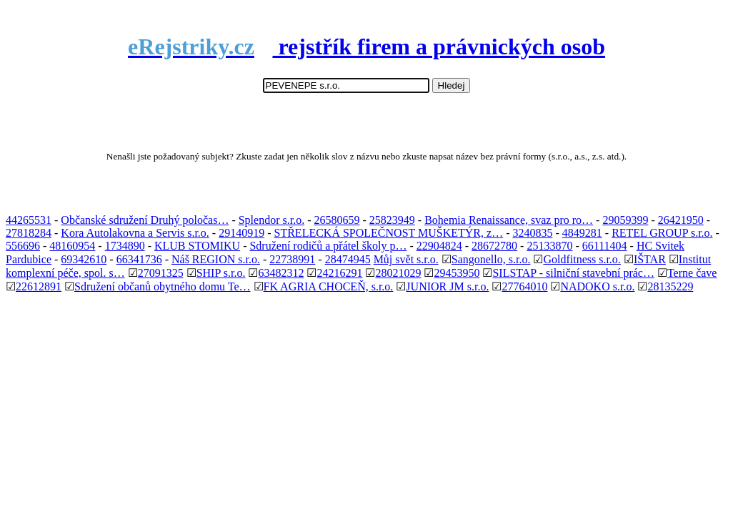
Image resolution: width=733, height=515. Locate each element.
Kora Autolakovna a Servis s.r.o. (135, 233)
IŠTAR (650, 259)
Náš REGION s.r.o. (215, 259)
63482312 (281, 273)
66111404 (604, 246)
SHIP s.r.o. (221, 273)
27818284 (28, 233)
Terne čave (692, 273)
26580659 (336, 220)
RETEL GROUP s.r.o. (662, 233)
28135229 (670, 286)
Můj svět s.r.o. (406, 259)
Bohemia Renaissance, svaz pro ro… (508, 220)
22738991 (292, 259)
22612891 (38, 286)
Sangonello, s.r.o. (491, 259)
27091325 (161, 273)
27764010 (524, 286)
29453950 (456, 273)
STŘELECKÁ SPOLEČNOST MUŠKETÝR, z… (389, 233)
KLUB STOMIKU (197, 246)
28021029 (398, 273)
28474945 (348, 259)
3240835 (532, 233)
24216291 (339, 273)
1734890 (125, 246)
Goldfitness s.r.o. (581, 259)
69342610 (83, 259)
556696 (23, 246)
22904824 (439, 246)
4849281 (582, 233)
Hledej (451, 85)
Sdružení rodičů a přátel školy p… (328, 246)
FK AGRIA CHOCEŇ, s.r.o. (329, 286)
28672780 (494, 246)
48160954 (72, 246)
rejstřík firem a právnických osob (366, 46)
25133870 (549, 246)
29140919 (241, 233)
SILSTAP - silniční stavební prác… (573, 273)
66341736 (139, 259)
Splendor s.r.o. (271, 220)
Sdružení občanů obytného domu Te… (162, 286)
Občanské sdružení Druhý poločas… (145, 220)
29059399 (625, 220)
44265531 (28, 220)
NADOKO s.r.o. (597, 286)
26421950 (681, 220)
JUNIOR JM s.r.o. (447, 286)
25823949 (392, 220)
